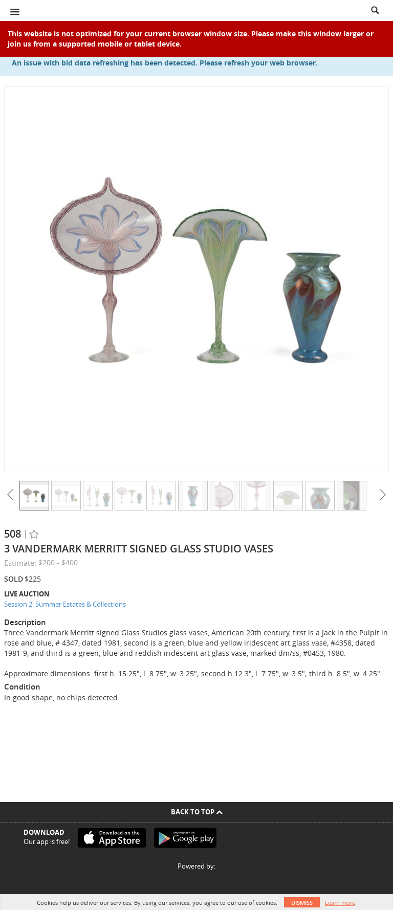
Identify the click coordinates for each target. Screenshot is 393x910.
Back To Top (197, 811)
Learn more (340, 902)
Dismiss (302, 902)
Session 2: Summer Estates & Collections (65, 604)
